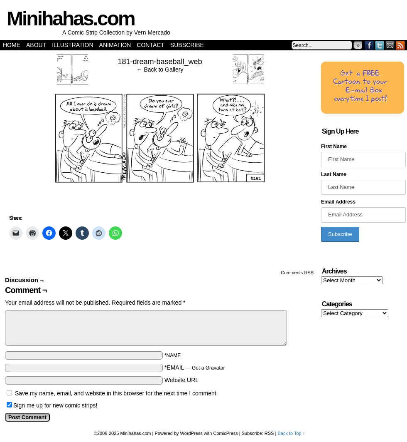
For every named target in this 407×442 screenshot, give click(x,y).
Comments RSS (297, 272)
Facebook (369, 45)
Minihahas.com (71, 18)
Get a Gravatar (208, 368)
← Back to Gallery (160, 69)
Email (390, 45)
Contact (150, 45)
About (36, 45)
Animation (115, 45)
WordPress (191, 433)
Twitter (380, 45)
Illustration (72, 45)
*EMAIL (194, 367)
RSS (400, 45)
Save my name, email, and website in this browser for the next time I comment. (116, 393)
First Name (334, 146)
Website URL (181, 380)
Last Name (333, 174)
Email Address (338, 202)
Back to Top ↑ (291, 433)
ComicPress (225, 433)
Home (11, 45)
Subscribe (187, 45)
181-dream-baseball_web (160, 61)
